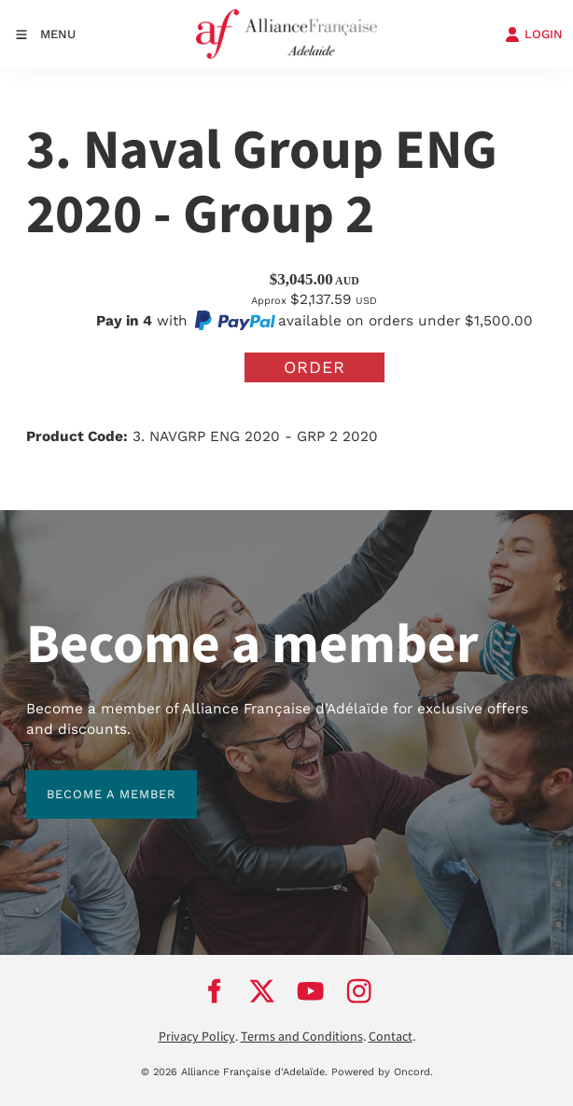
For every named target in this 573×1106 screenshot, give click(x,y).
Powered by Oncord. (382, 1072)
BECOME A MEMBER (91, 780)
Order (314, 367)
